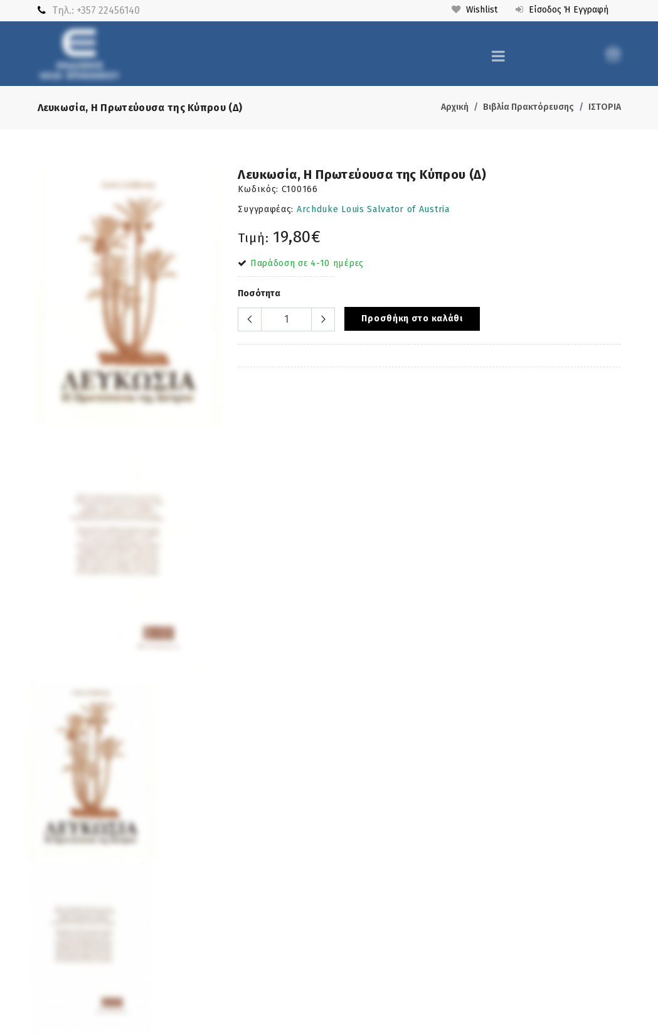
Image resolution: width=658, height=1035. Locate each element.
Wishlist (474, 9)
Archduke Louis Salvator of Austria (373, 209)
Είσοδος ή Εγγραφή (562, 9)
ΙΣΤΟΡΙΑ (604, 107)
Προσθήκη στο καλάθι (411, 318)
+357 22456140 (108, 10)
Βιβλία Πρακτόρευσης (528, 107)
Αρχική (455, 107)
